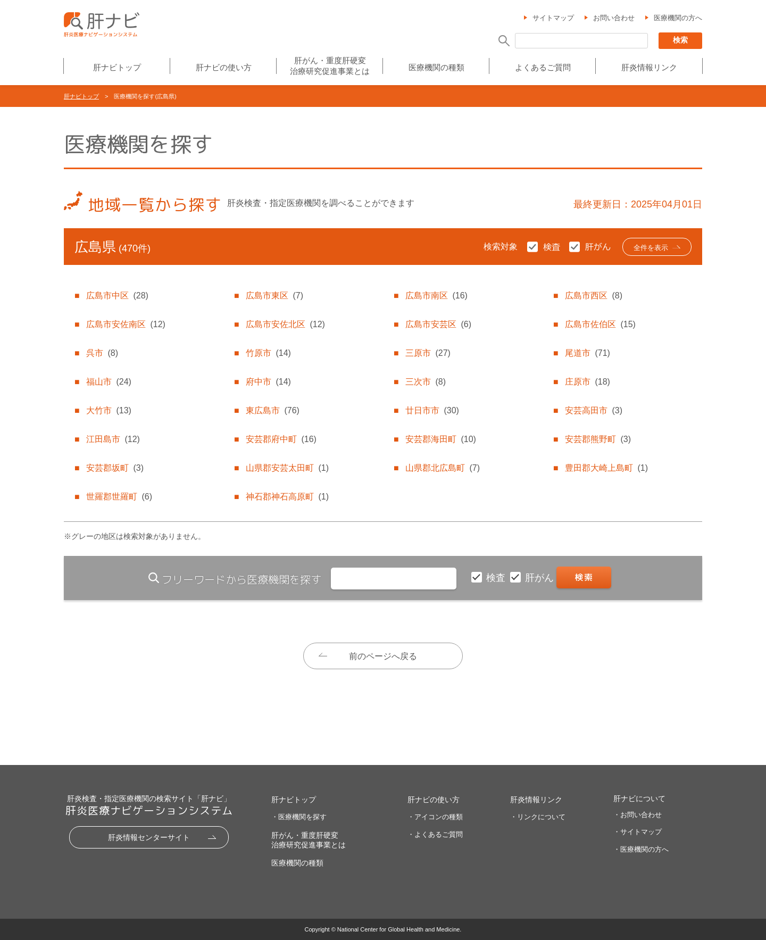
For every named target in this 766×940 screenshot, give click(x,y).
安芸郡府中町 (281, 439)
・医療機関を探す (299, 817)
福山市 (108, 381)
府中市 (268, 381)
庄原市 (587, 381)
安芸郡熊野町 (598, 439)
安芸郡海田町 (440, 439)
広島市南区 (436, 295)
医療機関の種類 (436, 67)
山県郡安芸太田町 (287, 467)
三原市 (427, 352)
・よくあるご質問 (435, 834)
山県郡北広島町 (442, 467)
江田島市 (112, 439)
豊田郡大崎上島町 (606, 467)
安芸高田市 (593, 410)
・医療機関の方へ (641, 849)
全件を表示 (651, 248)
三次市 (425, 381)
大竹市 (108, 410)
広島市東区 (274, 295)
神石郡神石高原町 (287, 496)
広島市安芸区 (438, 324)
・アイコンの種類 (435, 817)
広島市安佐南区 (125, 324)
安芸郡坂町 (115, 467)
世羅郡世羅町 (119, 496)
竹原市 (268, 352)
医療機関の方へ (678, 18)
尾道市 (587, 352)
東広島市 (272, 410)
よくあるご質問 (543, 67)
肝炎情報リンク (649, 67)
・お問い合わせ (637, 815)
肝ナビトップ (117, 67)
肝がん (540, 577)
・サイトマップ (637, 832)
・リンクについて (537, 817)
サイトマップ (553, 18)
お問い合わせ (614, 18)
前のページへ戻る (383, 656)
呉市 (102, 352)
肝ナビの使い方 (224, 67)
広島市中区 (117, 295)
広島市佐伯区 (600, 324)
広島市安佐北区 (285, 324)
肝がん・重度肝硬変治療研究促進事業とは (330, 66)
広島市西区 (593, 295)
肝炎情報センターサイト (149, 837)
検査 (497, 577)
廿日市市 (432, 410)
